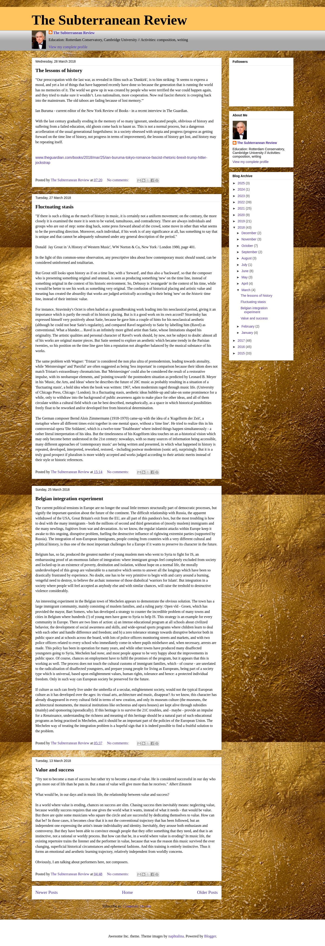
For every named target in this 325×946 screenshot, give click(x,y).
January (247, 332)
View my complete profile (68, 47)
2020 (242, 215)
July (244, 265)
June (245, 271)
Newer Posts (46, 892)
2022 (242, 202)
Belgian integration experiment (69, 498)
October (247, 246)
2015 (242, 353)
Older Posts (207, 892)
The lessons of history (58, 70)
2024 (242, 189)
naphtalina (176, 936)
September (249, 252)
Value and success (54, 770)
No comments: (118, 180)
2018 (242, 227)
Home (127, 892)
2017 (242, 340)
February (248, 326)
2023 (242, 196)
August (246, 258)
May (244, 277)
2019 (242, 221)
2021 (242, 208)
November (249, 239)
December (249, 233)
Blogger (210, 936)
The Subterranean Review (109, 20)
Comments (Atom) (137, 906)
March (246, 290)
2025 (242, 183)
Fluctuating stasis (54, 207)
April (245, 283)
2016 (242, 347)
